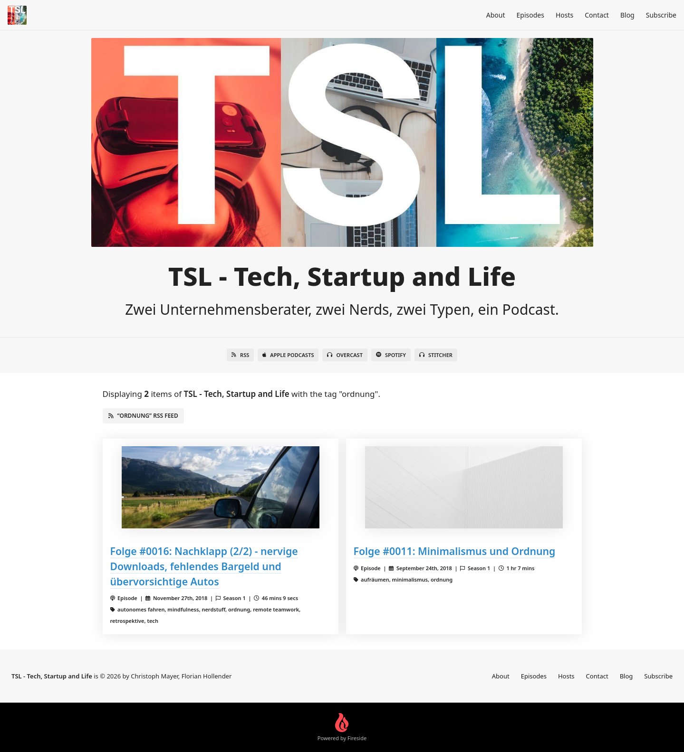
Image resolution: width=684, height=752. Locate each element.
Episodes (530, 14)
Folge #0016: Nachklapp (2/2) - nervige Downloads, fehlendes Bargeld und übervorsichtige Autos (204, 566)
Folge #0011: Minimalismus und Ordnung (455, 551)
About (495, 14)
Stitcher (436, 354)
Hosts (564, 14)
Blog (627, 14)
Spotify (391, 354)
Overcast (344, 354)
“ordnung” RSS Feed (143, 416)
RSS (240, 354)
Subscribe (661, 14)
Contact (597, 14)
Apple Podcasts (288, 354)
